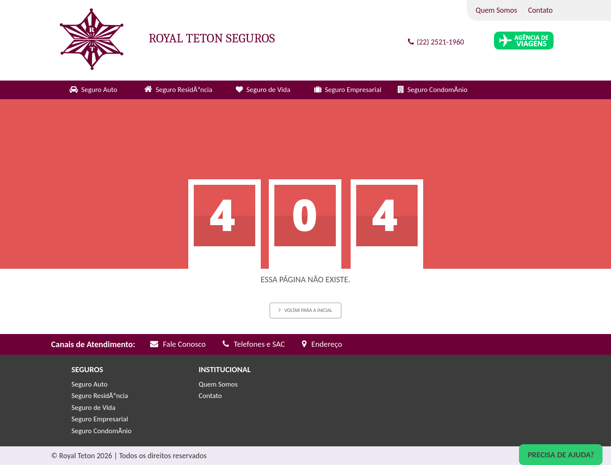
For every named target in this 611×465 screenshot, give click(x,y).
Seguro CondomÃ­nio (437, 89)
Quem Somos (496, 10)
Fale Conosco (178, 344)
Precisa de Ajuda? (560, 454)
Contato (540, 10)
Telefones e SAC (254, 344)
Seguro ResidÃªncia (184, 89)
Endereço (322, 344)
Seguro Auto (99, 89)
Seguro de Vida (268, 89)
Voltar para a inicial (305, 310)
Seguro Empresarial (353, 89)
